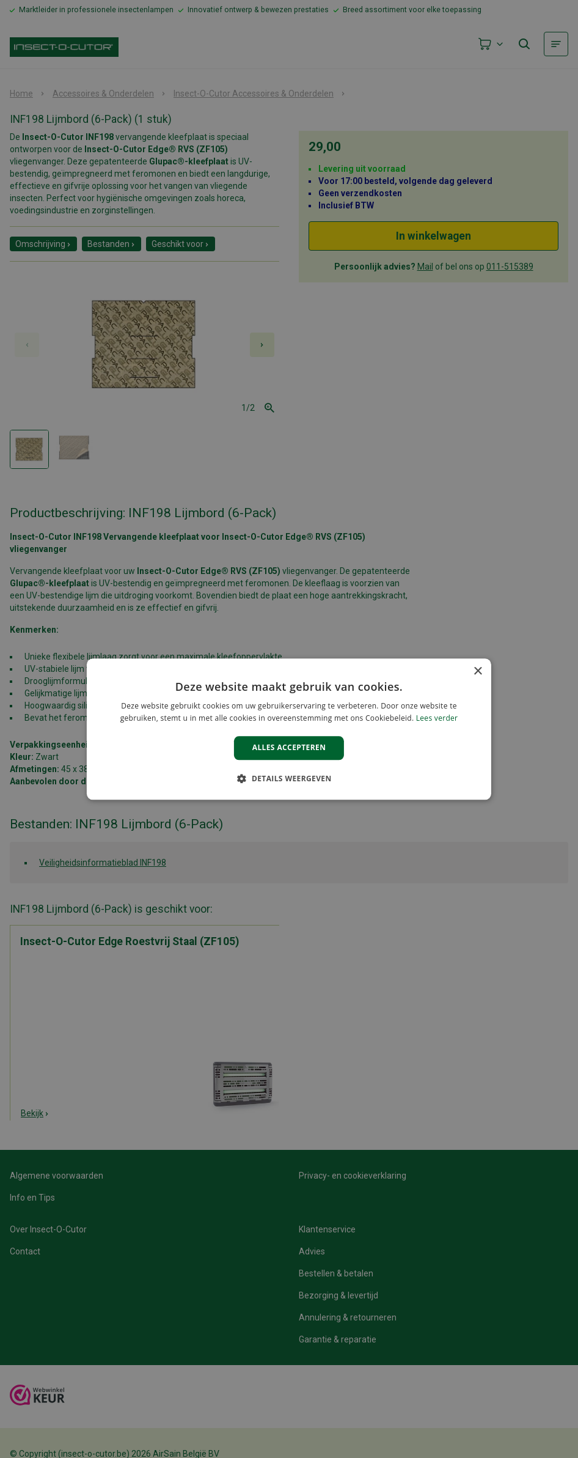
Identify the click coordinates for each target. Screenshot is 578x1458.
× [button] (477, 671)
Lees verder (437, 718)
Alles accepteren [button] (289, 748)
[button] (288, 778)
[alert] (289, 729)
